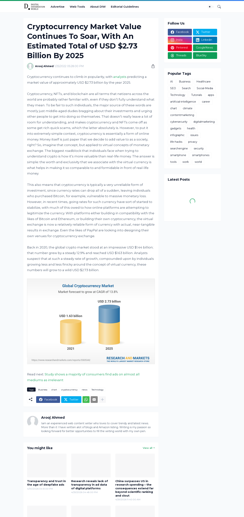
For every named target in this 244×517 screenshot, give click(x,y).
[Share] (152, 66)
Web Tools (77, 6)
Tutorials (196, 95)
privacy (192, 141)
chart (54, 389)
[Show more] (102, 399)
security (199, 148)
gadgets (175, 128)
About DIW (98, 6)
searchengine (179, 148)
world (198, 162)
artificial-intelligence (183, 101)
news (84, 389)
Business (42, 389)
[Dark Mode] (211, 7)
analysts (119, 77)
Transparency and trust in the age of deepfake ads (46, 483)
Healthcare (203, 81)
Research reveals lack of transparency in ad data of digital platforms (89, 484)
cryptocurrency (69, 389)
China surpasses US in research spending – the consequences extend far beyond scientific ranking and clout (134, 488)
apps (211, 95)
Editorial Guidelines (125, 6)
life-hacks (176, 141)
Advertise (58, 6)
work (185, 162)
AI (171, 81)
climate (187, 108)
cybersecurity (178, 121)
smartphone (178, 155)
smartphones (200, 155)
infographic (177, 135)
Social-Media (205, 88)
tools (173, 162)
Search (186, 88)
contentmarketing (182, 115)
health (191, 128)
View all (147, 447)
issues (194, 135)
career (206, 101)
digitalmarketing (204, 121)
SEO (173, 88)
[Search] (218, 7)
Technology (97, 389)
